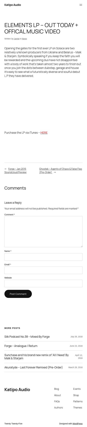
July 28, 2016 (76, 336)
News (24, 39)
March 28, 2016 (75, 367)
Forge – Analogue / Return (20, 346)
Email (7, 264)
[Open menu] (81, 5)
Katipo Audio (12, 5)
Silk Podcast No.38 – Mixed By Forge (27, 336)
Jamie (16, 39)
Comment (9, 214)
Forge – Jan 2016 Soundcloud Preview (15, 170)
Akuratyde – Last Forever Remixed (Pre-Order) (33, 367)
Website (8, 278)
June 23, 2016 (76, 346)
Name (7, 251)
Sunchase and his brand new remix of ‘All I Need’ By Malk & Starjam (36, 357)
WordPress (78, 423)
